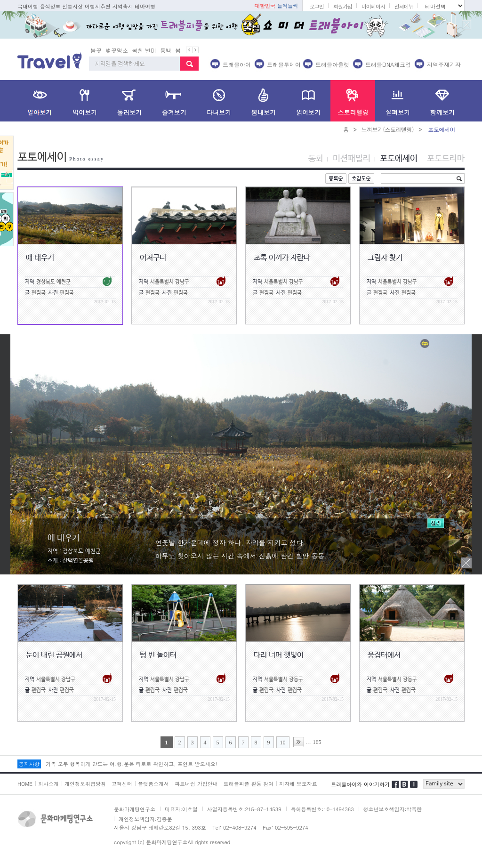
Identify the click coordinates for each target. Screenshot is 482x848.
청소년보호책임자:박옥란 (392, 808)
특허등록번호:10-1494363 (322, 808)
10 (283, 742)
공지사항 (29, 763)
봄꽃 (96, 50)
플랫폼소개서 (153, 783)
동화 (315, 158)
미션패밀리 (351, 158)
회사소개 (48, 783)
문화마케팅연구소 (134, 808)
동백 (165, 50)
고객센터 (122, 783)
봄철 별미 (144, 50)
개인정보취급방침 (85, 783)
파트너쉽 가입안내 (196, 783)
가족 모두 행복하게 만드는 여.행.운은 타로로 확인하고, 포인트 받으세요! (131, 763)
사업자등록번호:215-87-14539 (244, 808)
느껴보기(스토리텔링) (387, 129)
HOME (24, 783)
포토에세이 (399, 158)
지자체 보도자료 (298, 783)
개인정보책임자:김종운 (145, 818)
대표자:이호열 (181, 808)
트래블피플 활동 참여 (248, 783)
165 (317, 741)
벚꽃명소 (116, 50)
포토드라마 (446, 158)
